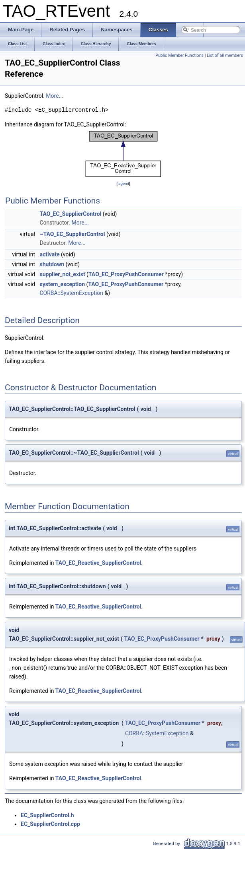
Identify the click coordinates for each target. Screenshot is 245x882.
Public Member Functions (179, 55)
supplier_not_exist (62, 274)
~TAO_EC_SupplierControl (72, 234)
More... (54, 96)
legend (123, 183)
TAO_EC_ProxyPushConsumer (126, 274)
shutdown (52, 264)
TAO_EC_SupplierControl (71, 214)
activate (50, 254)
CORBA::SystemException (72, 293)
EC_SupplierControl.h (47, 815)
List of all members (225, 55)
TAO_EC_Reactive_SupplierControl (98, 563)
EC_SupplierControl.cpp (50, 824)
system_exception (62, 284)
